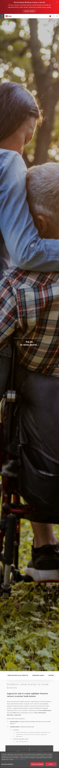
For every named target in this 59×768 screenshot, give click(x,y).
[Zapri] (56, 756)
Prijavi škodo (29, 11)
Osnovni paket (38, 675)
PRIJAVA (57, 16)
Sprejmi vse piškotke (37, 765)
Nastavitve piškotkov (7, 765)
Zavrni (51, 765)
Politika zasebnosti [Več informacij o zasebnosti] (20, 760)
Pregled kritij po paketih (18, 675)
